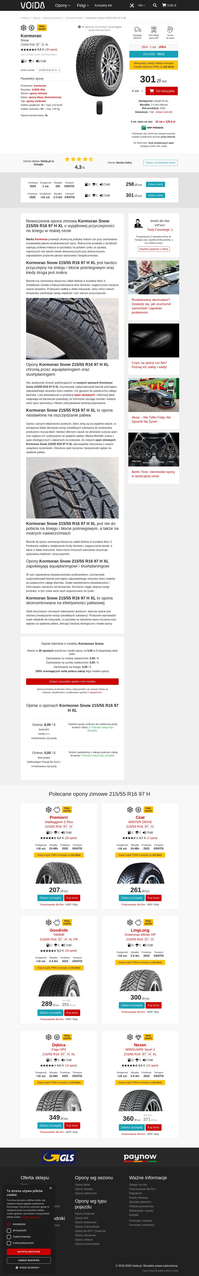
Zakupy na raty (138, 1184)
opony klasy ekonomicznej (44, 97)
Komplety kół (103, 5)
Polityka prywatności (141, 1206)
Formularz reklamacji (141, 1224)
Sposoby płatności (140, 1201)
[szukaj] (155, 5)
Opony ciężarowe (85, 1235)
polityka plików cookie (167, 1270)
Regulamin (135, 1193)
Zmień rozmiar (28, 70)
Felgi (83, 5)
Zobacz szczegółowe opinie (160, 162)
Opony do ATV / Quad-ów (90, 1231)
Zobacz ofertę (155, 184)
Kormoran (40, 85)
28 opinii (71, 838)
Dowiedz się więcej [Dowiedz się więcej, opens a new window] (30, 1217)
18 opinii (71, 950)
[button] (29, 1267)
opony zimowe (38, 93)
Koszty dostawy (138, 1197)
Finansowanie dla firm (52, 904)
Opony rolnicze (84, 1239)
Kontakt (133, 1214)
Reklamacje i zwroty (141, 1210)
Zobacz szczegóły (50, 897)
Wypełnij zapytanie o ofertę (154, 249)
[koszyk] (169, 5)
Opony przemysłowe (87, 1243)
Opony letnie (82, 1184)
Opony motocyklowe (87, 1226)
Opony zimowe (84, 1189)
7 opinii (152, 838)
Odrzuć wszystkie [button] (28, 1260)
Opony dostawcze (85, 1222)
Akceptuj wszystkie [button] (28, 1251)
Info (141, 5)
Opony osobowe (85, 1213)
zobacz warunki (164, 112)
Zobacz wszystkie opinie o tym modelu (72, 681)
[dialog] (28, 1229)
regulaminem (95, 692)
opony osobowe (36, 101)
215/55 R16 (38, 89)
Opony (63, 5)
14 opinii (71, 1065)
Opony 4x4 (81, 1218)
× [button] (50, 1188)
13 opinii (152, 1065)
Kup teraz (72, 897)
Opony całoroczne (86, 1193)
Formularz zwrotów (140, 1220)
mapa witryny (149, 1270)
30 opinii (51, 49)
